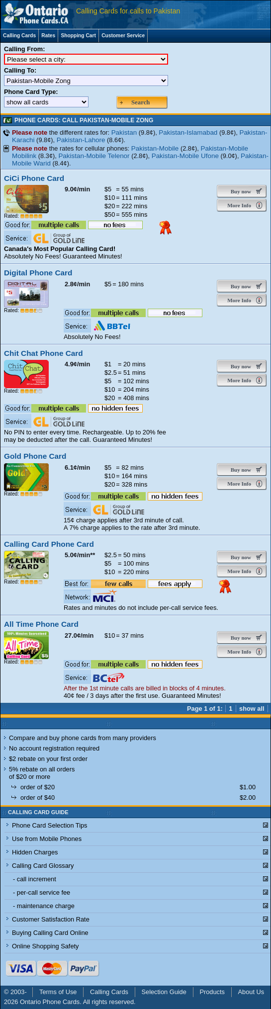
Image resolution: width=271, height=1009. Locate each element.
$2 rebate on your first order (48, 758)
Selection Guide (164, 992)
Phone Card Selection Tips (50, 825)
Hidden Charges (35, 852)
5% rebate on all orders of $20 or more (42, 772)
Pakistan (124, 132)
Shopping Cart (78, 35)
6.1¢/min (77, 467)
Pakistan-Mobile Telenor (93, 156)
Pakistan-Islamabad (188, 132)
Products (212, 992)
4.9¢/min (77, 364)
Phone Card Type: (31, 91)
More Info (238, 205)
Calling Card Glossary (43, 865)
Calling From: (24, 49)
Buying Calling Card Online (50, 932)
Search (140, 102)
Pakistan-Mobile (155, 148)
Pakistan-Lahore (81, 140)
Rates (48, 35)
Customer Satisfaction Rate (51, 919)
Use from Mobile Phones (47, 838)
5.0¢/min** (80, 555)
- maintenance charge (44, 906)
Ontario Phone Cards (50, 1002)
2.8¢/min (77, 284)
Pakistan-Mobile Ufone (185, 156)
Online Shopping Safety (45, 946)
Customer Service (123, 35)
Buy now (238, 191)
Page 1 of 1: (205, 708)
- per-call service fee (41, 892)
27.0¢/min (79, 635)
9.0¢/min (77, 189)
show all (252, 708)
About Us (251, 992)
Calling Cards (19, 35)
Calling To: (20, 70)
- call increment (34, 879)
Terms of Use (58, 992)
